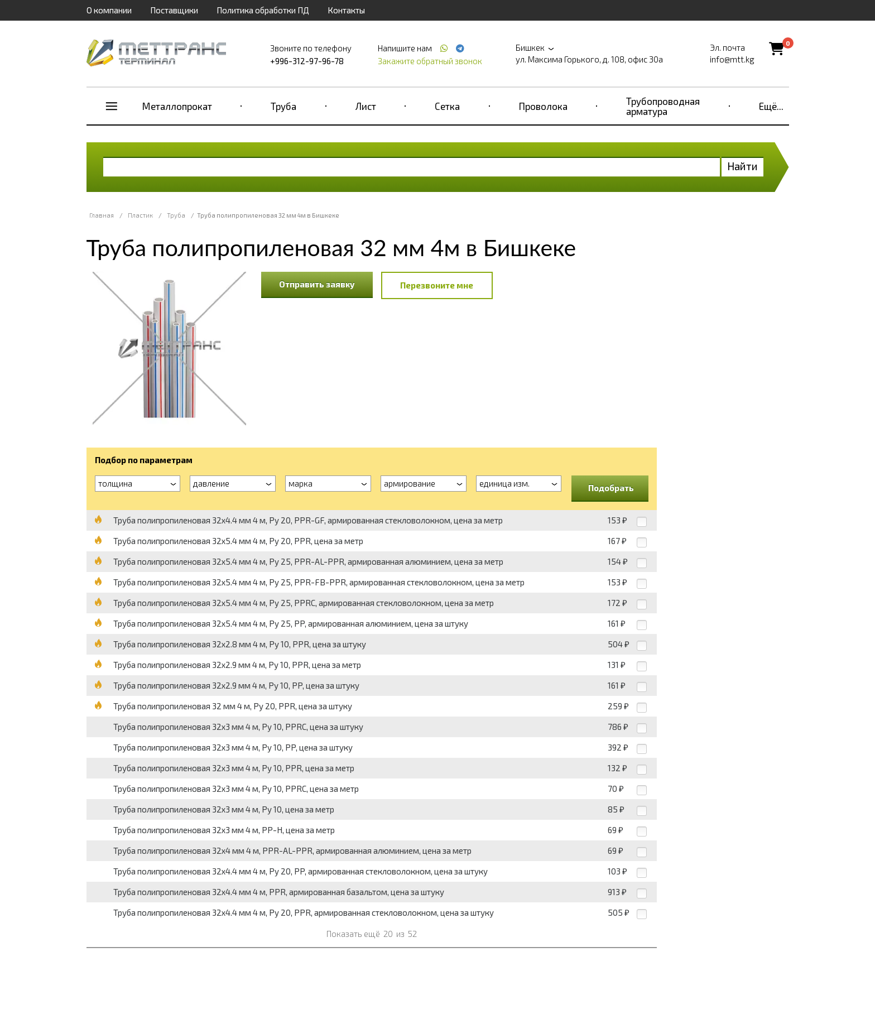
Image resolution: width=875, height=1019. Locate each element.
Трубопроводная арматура (663, 106)
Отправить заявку (317, 284)
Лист (365, 106)
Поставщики (174, 10)
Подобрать (611, 488)
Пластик (140, 215)
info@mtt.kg (732, 59)
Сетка (447, 106)
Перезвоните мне (436, 285)
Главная (101, 215)
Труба (283, 106)
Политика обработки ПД (263, 10)
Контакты (346, 10)
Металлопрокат (177, 106)
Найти (742, 166)
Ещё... (771, 106)
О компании (109, 10)
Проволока (543, 106)
